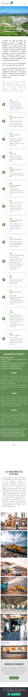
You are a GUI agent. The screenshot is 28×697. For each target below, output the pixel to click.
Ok (8, 694)
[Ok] (26, 692)
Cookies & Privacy (16, 694)
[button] (14, 677)
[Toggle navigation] (24, 3)
